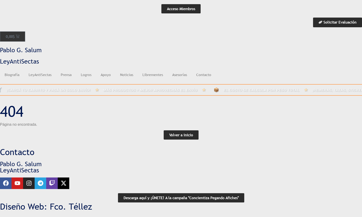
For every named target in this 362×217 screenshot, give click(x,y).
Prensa (66, 74)
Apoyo (106, 74)
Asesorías (179, 74)
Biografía (12, 74)
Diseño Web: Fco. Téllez (46, 206)
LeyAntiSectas (40, 74)
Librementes (152, 74)
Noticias (126, 74)
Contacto (203, 74)
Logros (86, 74)
